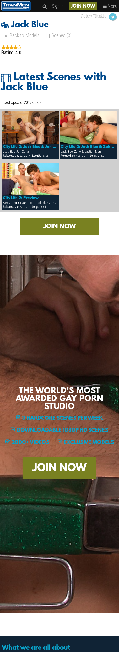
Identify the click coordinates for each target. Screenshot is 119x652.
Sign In (57, 6)
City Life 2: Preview (21, 198)
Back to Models (22, 35)
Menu (109, 6)
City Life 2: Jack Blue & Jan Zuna (31, 147)
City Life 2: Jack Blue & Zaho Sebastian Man (88, 147)
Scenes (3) (59, 35)
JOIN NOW (83, 6)
